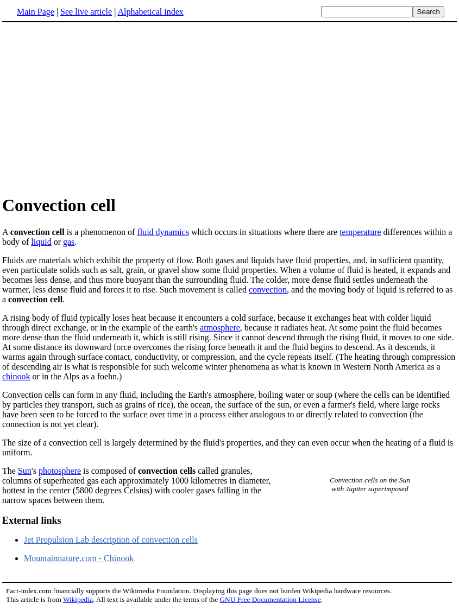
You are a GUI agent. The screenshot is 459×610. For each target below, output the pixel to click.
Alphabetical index (150, 11)
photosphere (60, 470)
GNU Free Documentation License (269, 599)
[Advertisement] (93, 108)
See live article (86, 11)
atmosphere (220, 327)
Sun (25, 470)
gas (68, 241)
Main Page (35, 11)
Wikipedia (78, 599)
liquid (41, 241)
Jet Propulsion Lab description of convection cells (111, 539)
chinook (16, 376)
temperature (360, 232)
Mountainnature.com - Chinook (79, 558)
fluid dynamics (163, 232)
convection (268, 289)
